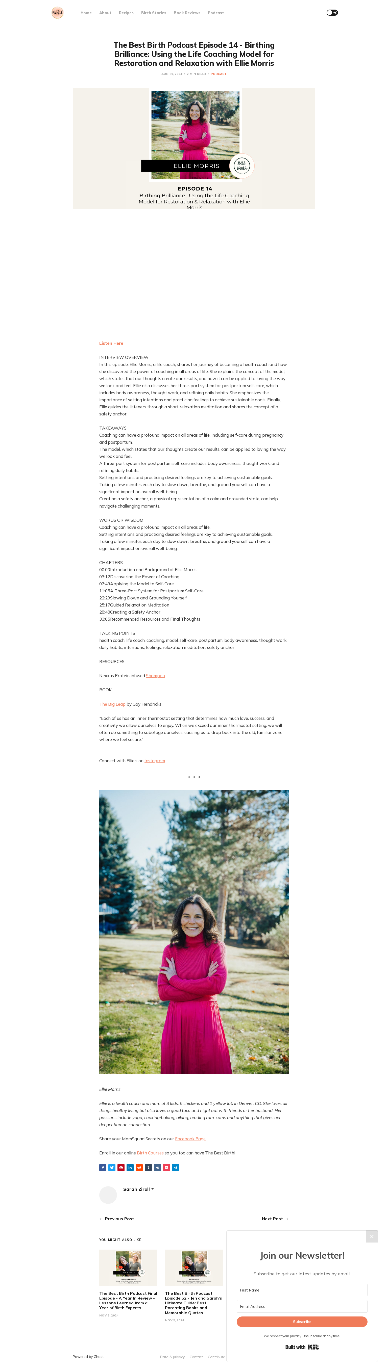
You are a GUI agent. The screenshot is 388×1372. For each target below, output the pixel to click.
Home (86, 12)
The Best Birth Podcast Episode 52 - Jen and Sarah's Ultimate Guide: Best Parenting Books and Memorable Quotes (193, 1303)
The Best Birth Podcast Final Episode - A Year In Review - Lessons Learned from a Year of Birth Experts (128, 1300)
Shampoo (155, 675)
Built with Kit (302, 1347)
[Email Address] (302, 1306)
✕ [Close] (371, 1236)
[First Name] (302, 1290)
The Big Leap (112, 704)
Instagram (154, 760)
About (105, 12)
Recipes (126, 12)
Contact (196, 1357)
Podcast (216, 12)
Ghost (99, 1356)
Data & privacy (172, 1357)
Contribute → (219, 1357)
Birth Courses (150, 1152)
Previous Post (116, 1218)
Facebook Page (190, 1138)
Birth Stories (153, 12)
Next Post (275, 1218)
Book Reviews (187, 12)
